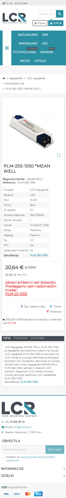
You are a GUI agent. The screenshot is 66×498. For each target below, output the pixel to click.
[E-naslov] (24, 449)
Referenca (9, 182)
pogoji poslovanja (32, 457)
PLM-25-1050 (16, 294)
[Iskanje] (50, 14)
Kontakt (21, 3)
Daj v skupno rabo (33, 306)
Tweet (55, 306)
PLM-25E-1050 (39, 255)
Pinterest (54, 311)
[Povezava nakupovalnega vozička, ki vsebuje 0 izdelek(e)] (55, 23)
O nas (8, 3)
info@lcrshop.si (22, 427)
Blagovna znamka (13, 179)
